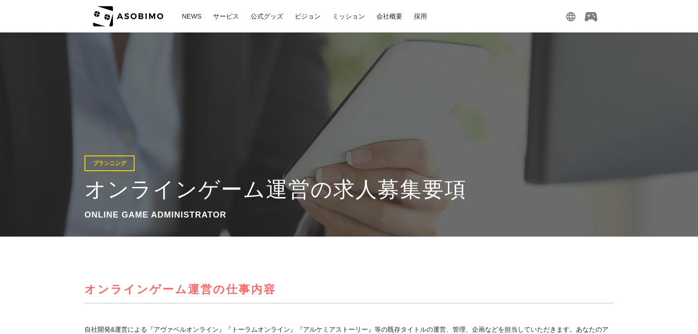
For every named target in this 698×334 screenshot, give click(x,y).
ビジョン (308, 16)
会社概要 (389, 16)
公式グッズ (267, 16)
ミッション (348, 16)
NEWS (191, 16)
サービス (226, 16)
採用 (420, 16)
